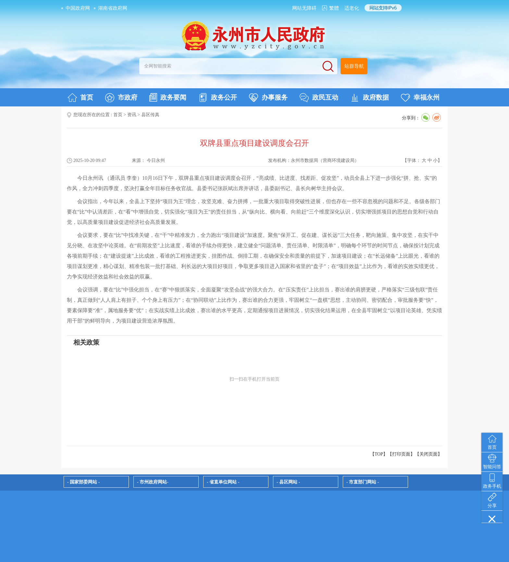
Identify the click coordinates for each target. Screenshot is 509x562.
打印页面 (401, 454)
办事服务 (268, 97)
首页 (80, 97)
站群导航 (354, 66)
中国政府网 (78, 8)
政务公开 (217, 97)
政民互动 (319, 97)
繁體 (334, 8)
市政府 (121, 97)
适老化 (351, 8)
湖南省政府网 (112, 8)
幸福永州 (420, 97)
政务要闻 (167, 97)
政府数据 (369, 97)
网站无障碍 (304, 8)
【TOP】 (379, 454)
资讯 (131, 114)
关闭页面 (428, 454)
